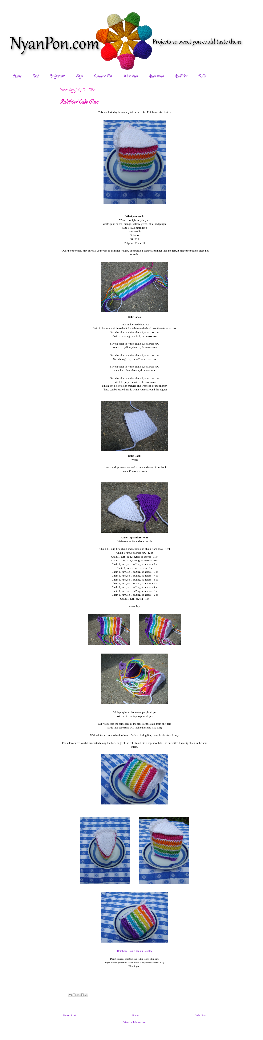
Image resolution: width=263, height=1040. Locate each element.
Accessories (156, 76)
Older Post (200, 1015)
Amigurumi (57, 76)
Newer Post (69, 1015)
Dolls (202, 76)
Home (17, 76)
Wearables (130, 76)
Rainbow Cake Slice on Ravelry (134, 950)
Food (35, 76)
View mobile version (134, 1022)
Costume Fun (103, 76)
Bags (79, 76)
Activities (181, 76)
